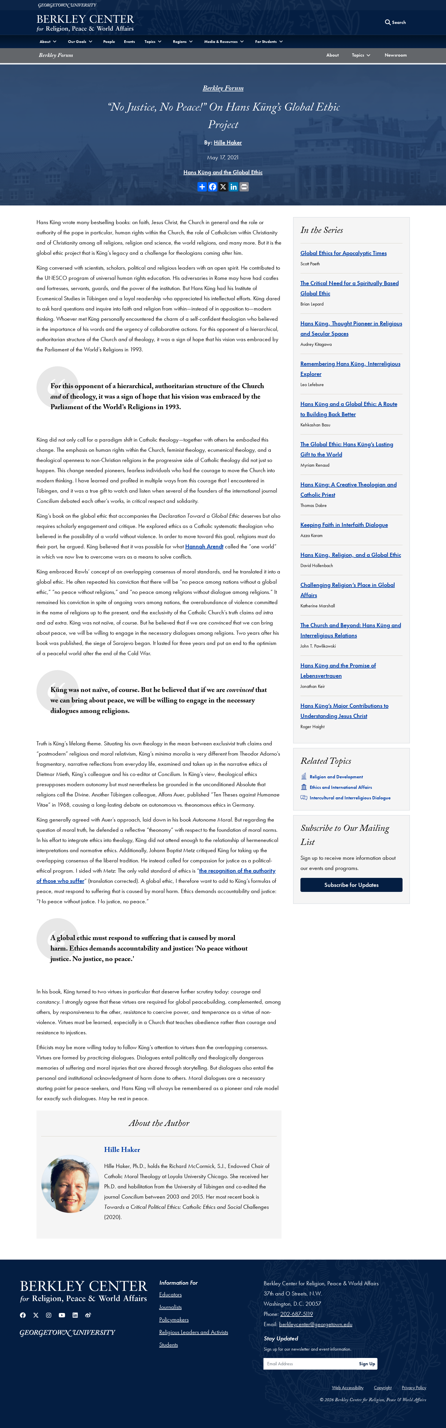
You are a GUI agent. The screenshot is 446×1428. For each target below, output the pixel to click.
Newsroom (397, 54)
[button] (362, 55)
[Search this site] (395, 22)
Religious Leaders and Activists (193, 1332)
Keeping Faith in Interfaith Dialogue (344, 525)
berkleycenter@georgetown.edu (315, 1324)
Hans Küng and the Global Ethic (223, 172)
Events (129, 41)
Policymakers (174, 1319)
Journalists (170, 1307)
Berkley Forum (56, 56)
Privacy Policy (414, 1388)
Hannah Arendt (204, 546)
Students (168, 1344)
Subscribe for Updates (351, 885)
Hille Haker (228, 142)
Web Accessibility (347, 1388)
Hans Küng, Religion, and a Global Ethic (350, 555)
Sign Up (367, 1364)
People (109, 41)
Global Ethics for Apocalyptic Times (343, 253)
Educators (170, 1294)
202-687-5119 (296, 1314)
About (334, 54)
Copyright (382, 1388)
